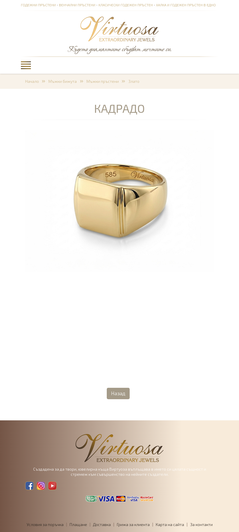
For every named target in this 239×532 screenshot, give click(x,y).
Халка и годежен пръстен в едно (186, 5)
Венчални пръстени (77, 5)
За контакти (201, 524)
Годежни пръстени (38, 5)
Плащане (78, 524)
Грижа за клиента (133, 524)
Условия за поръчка (45, 524)
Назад (118, 393)
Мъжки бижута (62, 81)
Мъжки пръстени (102, 81)
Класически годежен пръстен (125, 5)
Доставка (102, 524)
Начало (32, 81)
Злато (133, 81)
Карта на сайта (170, 524)
